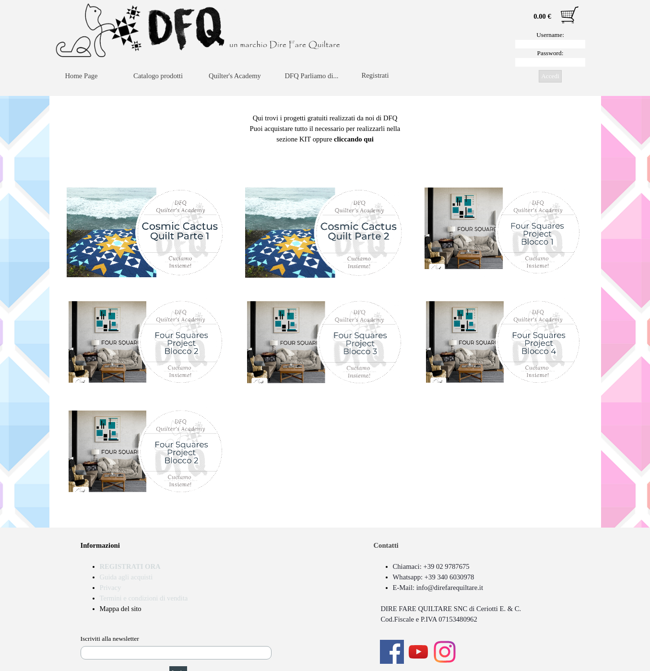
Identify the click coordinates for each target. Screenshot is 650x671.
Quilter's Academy (235, 76)
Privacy (110, 587)
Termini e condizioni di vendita (144, 598)
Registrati (375, 75)
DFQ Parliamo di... (312, 76)
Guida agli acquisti (126, 577)
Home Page (81, 76)
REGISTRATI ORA (130, 566)
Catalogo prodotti (158, 76)
